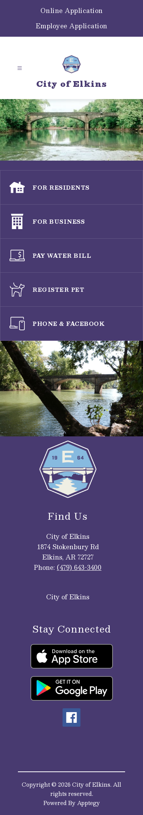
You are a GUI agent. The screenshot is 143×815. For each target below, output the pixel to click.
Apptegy (88, 802)
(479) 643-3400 (79, 567)
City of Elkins (67, 597)
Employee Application (72, 26)
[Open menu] (19, 68)
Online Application (71, 10)
